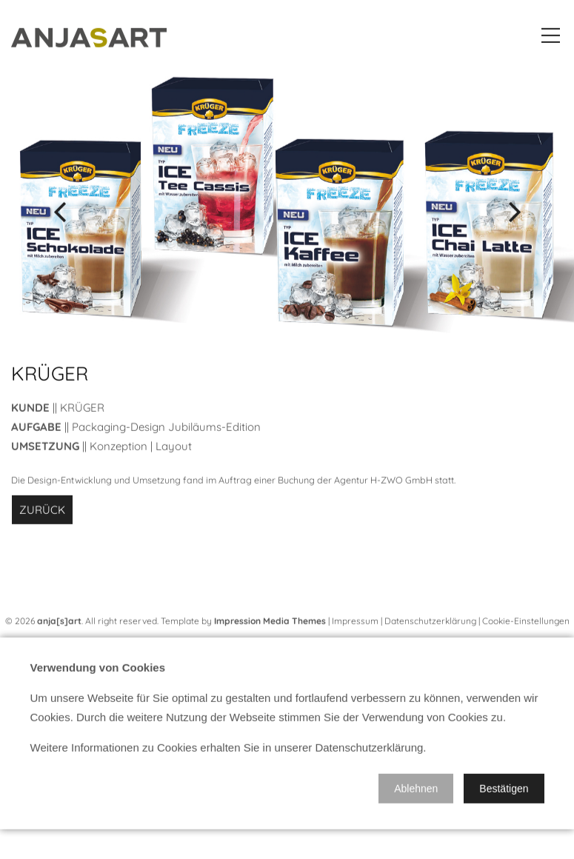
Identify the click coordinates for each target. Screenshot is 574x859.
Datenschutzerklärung (430, 624)
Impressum (355, 624)
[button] (415, 792)
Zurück (42, 514)
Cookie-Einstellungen (526, 624)
